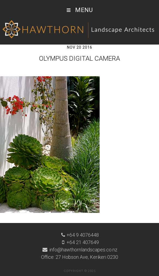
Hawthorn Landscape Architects (79, 29)
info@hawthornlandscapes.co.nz (82, 249)
